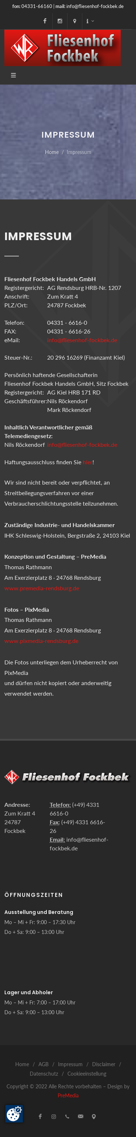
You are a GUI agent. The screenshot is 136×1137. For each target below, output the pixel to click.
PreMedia (68, 1095)
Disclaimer (103, 1064)
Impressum (70, 1064)
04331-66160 (36, 6)
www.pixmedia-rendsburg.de (41, 640)
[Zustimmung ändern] (14, 1113)
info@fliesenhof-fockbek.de (95, 6)
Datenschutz (44, 1074)
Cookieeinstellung (86, 1074)
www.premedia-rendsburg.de (41, 587)
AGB (43, 1064)
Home (52, 152)
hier (87, 461)
